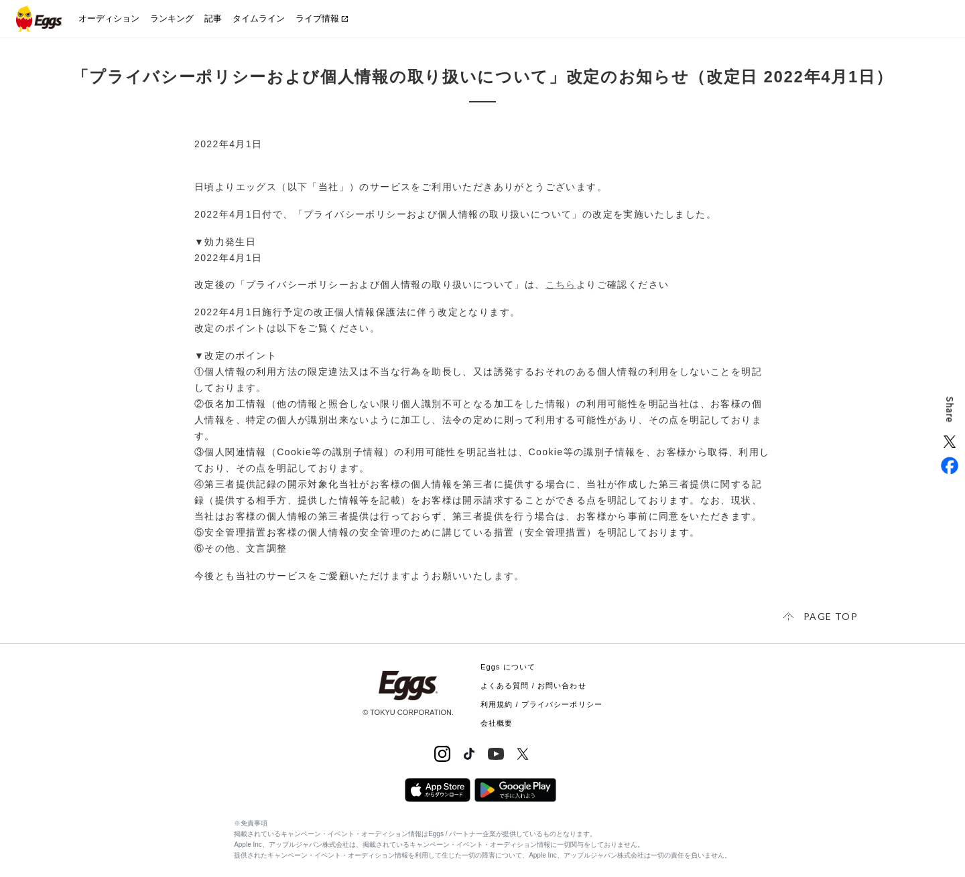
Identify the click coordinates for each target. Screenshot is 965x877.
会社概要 (496, 723)
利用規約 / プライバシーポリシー (541, 704)
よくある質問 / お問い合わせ (533, 686)
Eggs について (507, 667)
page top (830, 616)
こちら (560, 284)
